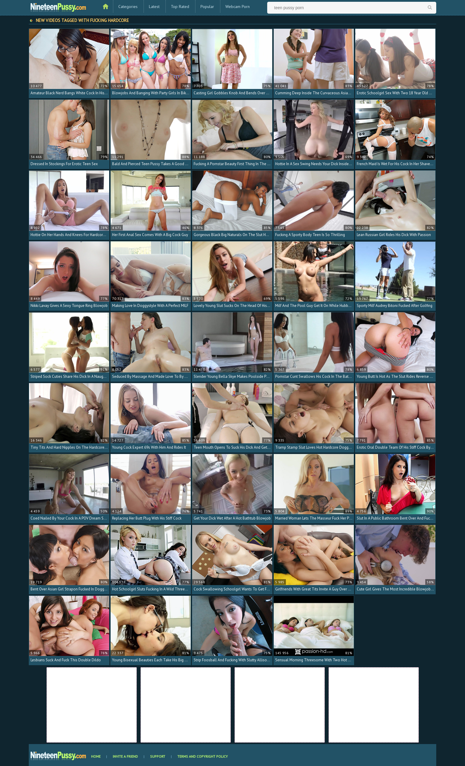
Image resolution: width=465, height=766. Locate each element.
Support (157, 756)
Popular (207, 6)
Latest (154, 6)
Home (96, 756)
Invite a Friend (125, 756)
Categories (128, 6)
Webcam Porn (237, 6)
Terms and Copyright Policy (202, 756)
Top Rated (180, 6)
